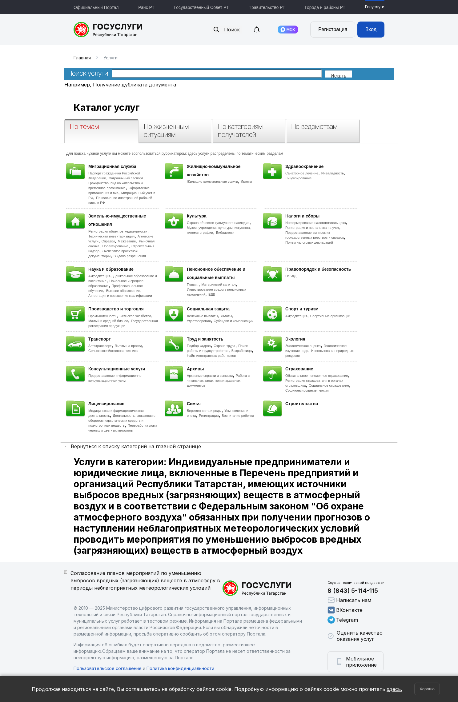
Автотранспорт (100, 346)
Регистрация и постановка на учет (312, 227)
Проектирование (115, 246)
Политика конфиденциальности (180, 668)
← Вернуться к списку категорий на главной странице (132, 446)
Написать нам (349, 600)
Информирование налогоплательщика (315, 223)
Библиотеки (225, 232)
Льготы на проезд (128, 346)
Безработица (241, 351)
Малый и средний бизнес (108, 321)
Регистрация (332, 29)
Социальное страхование (329, 385)
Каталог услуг (107, 107)
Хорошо (427, 689)
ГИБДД (290, 276)
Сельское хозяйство (135, 316)
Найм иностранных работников (211, 355)
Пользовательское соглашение (108, 668)
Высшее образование (123, 291)
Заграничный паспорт (126, 178)
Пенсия (193, 284)
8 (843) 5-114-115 (352, 590)
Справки (108, 241)
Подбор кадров (199, 346)
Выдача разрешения (130, 256)
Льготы (246, 181)
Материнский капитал (218, 284)
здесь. (394, 689)
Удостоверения (199, 321)
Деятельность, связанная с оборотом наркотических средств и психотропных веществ (121, 420)
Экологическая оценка (303, 346)
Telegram (342, 620)
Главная (82, 57)
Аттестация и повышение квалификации (120, 295)
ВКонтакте (345, 610)
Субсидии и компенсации (233, 321)
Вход (370, 29)
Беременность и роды (204, 411)
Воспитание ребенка (238, 415)
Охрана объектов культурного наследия (218, 223)
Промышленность (102, 316)
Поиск (226, 29)
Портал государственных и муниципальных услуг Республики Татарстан (108, 29)
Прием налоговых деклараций (309, 242)
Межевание (127, 241)
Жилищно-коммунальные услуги (212, 181)
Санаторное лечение (301, 173)
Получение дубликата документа (134, 85)
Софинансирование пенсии (307, 390)
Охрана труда (224, 346)
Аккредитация (99, 276)
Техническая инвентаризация (111, 236)
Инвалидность (332, 173)
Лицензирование (298, 178)
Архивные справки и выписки (210, 375)
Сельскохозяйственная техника (113, 351)
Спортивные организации (330, 316)
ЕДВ (211, 294)
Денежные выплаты (202, 316)
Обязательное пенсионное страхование (316, 375)
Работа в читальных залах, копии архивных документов (218, 380)
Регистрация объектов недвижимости (117, 231)
